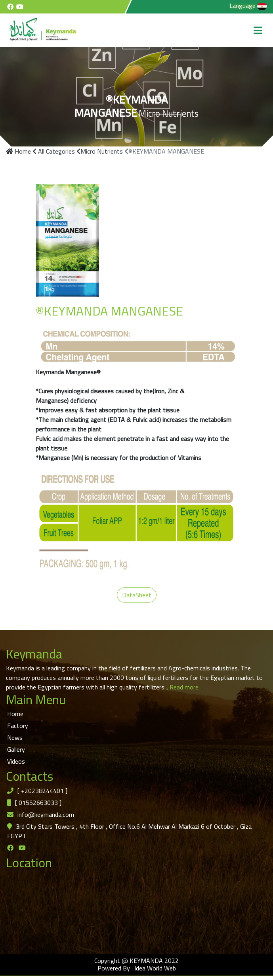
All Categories (53, 151)
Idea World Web (155, 968)
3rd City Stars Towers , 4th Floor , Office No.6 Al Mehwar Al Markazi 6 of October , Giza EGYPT (129, 831)
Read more (183, 687)
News (15, 737)
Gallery (16, 749)
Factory (17, 726)
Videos (16, 761)
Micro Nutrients (99, 151)
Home (18, 151)
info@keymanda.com (45, 814)
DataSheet (136, 595)
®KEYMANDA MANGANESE (164, 151)
